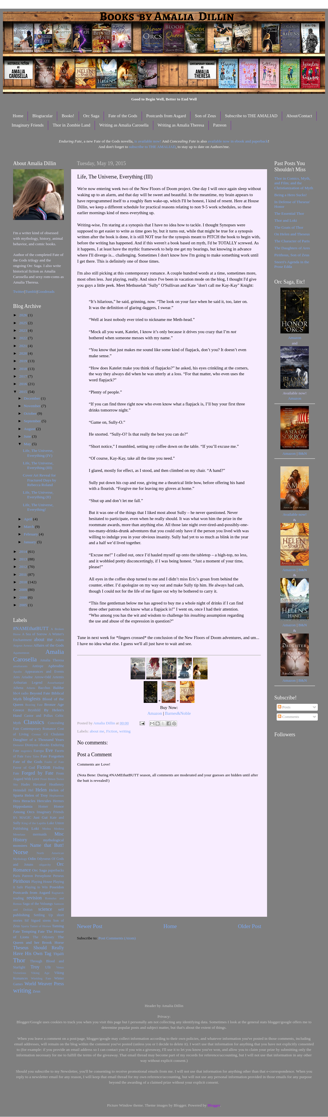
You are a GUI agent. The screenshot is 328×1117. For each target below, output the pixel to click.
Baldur (58, 687)
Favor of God (24, 768)
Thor (19, 960)
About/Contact (299, 115)
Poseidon (57, 887)
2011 (23, 574)
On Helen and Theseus (292, 234)
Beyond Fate (40, 693)
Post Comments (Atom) (117, 938)
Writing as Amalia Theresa (181, 125)
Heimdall (19, 790)
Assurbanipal (55, 682)
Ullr (48, 967)
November (32, 406)
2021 (23, 346)
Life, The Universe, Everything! (38, 507)
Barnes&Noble (178, 713)
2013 (23, 559)
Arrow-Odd (42, 677)
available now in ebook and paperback (238, 141)
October (30, 413)
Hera (16, 801)
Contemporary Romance (38, 729)
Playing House (41, 882)
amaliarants (20, 666)
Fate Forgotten (52, 756)
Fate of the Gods (122, 115)
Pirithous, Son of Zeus (291, 255)
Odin (32, 858)
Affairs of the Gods (48, 645)
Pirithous (21, 881)
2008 (23, 597)
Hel (30, 790)
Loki (35, 828)
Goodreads (45, 291)
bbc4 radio (20, 693)
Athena (18, 688)
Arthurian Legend (27, 683)
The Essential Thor (289, 213)
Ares (16, 677)
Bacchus (44, 688)
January (30, 542)
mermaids (40, 834)
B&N (302, 453)
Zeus (36, 991)
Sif (27, 920)
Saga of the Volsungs (38, 904)
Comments (288, 716)
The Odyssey (43, 937)
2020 (23, 353)
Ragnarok (58, 892)
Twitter (18, 291)
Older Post (249, 926)
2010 (23, 582)
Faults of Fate (54, 762)
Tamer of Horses (40, 926)
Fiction (111, 731)
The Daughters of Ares (292, 248)
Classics (34, 722)
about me (97, 731)
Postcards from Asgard (166, 115)
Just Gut (40, 817)
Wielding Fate (41, 978)
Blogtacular (42, 115)
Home (18, 115)
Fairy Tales (32, 756)
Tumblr (31, 291)
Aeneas (28, 645)
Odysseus (44, 859)
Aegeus (17, 645)
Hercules (44, 801)
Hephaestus (56, 795)
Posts (284, 707)
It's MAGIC (22, 817)
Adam (59, 640)
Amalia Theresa (52, 660)
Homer (43, 806)
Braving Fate (33, 704)
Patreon (219, 125)
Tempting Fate (33, 931)
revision (34, 898)
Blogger (214, 1105)
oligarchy (45, 864)
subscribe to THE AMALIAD (152, 147)
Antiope (37, 666)
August (30, 429)
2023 (23, 330)
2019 (23, 361)
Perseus (58, 876)
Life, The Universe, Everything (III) (38, 465)
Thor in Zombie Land (71, 125)
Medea (46, 828)
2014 (23, 551)
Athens (30, 688)
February (31, 534)
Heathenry (56, 784)
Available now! (295, 514)
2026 (23, 315)
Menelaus (19, 834)
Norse (20, 852)
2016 (23, 384)
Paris (16, 876)
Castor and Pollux (38, 716)
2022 (23, 338)
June (28, 436)
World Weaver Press (44, 983)
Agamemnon (21, 652)
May (28, 444)
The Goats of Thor (288, 227)
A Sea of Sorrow (34, 634)
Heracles (28, 801)
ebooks (44, 745)
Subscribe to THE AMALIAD (251, 115)
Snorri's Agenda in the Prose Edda (291, 264)
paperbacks (56, 870)
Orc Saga (91, 115)
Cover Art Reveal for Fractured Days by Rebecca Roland (39, 480)
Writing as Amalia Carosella (124, 125)
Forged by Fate (37, 773)
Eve (49, 750)
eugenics (26, 751)
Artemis (58, 677)
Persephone (43, 876)
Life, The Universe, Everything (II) (38, 494)
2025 (23, 323)
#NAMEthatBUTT (30, 628)
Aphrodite (56, 666)
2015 (23, 391)
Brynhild (34, 710)
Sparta (25, 926)
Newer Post (89, 926)
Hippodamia (23, 806)
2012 (23, 566)
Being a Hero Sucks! (290, 195)
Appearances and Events (44, 672)
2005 (23, 605)
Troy (34, 967)
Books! (68, 115)
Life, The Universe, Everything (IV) (38, 452)
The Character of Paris (292, 241)
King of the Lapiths (33, 823)
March (29, 526)
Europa (39, 751)
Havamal (39, 784)
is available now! (147, 141)
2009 (23, 589)
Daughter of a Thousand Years (38, 739)
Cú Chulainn (54, 734)
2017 (23, 376)
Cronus (36, 734)
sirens (47, 920)
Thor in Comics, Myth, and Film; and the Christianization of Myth (293, 183)
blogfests (32, 698)
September (33, 421)
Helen (41, 790)
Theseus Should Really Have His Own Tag (38, 950)
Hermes (58, 801)
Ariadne (27, 677)
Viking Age (40, 973)
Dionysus (31, 745)
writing (125, 731)
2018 (23, 369)
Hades (25, 784)
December (32, 398)
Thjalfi (58, 954)
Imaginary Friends (28, 125)
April (28, 519)
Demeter (18, 745)
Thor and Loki (285, 220)
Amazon (154, 713)
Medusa (59, 828)
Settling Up (43, 915)
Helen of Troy (36, 795)
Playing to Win (36, 887)
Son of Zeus (205, 115)
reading (18, 898)
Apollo (17, 671)
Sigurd (35, 920)
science (45, 909)
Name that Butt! (47, 845)
